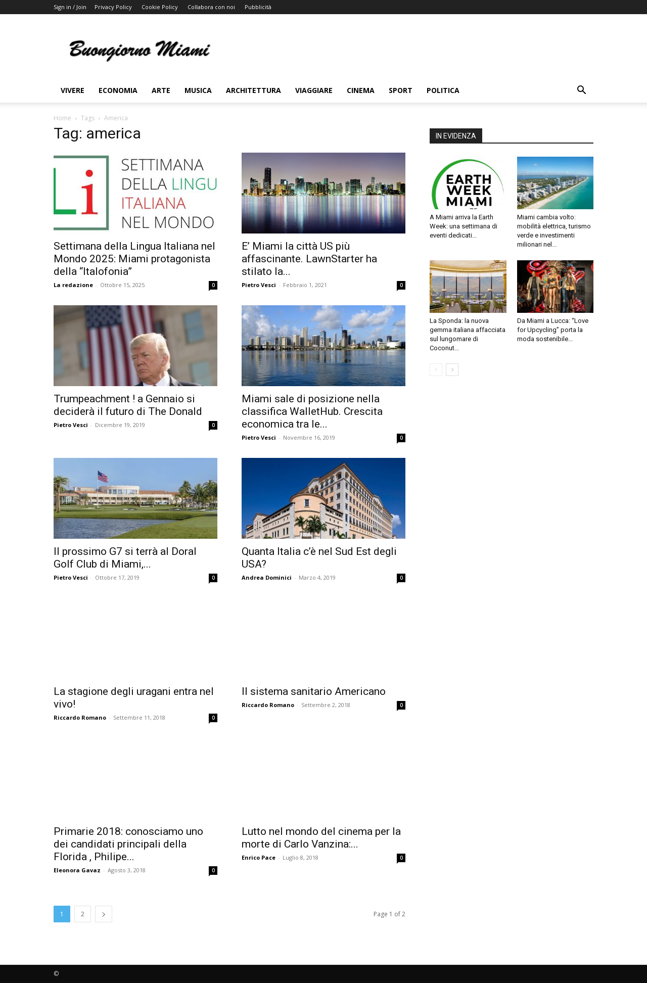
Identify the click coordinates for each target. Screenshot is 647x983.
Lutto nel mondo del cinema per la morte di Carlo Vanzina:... (321, 837)
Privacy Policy (113, 7)
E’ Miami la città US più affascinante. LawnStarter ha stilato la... (309, 258)
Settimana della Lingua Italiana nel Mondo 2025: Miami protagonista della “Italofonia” (134, 258)
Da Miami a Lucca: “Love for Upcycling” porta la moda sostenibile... (552, 330)
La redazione (73, 285)
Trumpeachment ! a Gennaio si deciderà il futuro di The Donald (128, 405)
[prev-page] (436, 369)
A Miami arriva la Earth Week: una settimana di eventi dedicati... (463, 226)
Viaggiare (314, 90)
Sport (400, 90)
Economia (118, 90)
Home (62, 118)
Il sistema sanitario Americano (314, 691)
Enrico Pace (258, 857)
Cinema (361, 90)
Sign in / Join (70, 7)
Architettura (253, 90)
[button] (581, 91)
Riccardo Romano (80, 717)
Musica (198, 90)
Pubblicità (258, 7)
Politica (443, 90)
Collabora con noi (211, 7)
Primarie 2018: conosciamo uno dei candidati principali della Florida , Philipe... (128, 844)
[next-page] (103, 914)
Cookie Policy (160, 7)
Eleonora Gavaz (77, 870)
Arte (161, 90)
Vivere (72, 90)
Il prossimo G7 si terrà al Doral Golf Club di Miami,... (125, 557)
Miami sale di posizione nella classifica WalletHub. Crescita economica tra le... (312, 411)
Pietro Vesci (259, 285)
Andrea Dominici (267, 577)
